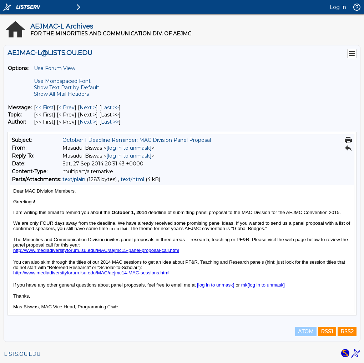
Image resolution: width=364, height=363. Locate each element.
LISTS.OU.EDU (22, 354)
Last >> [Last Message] (110, 107)
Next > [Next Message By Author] (88, 122)
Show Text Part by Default (66, 87)
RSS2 (347, 331)
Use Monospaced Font (62, 81)
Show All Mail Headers (61, 94)
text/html (132, 179)
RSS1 (327, 331)
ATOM (306, 331)
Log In (338, 7)
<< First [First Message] (45, 107)
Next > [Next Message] (88, 107)
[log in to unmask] (129, 148)
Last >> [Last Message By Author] (110, 122)
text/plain (73, 179)
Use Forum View (54, 68)
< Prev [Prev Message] (67, 107)
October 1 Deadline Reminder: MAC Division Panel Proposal (136, 140)
